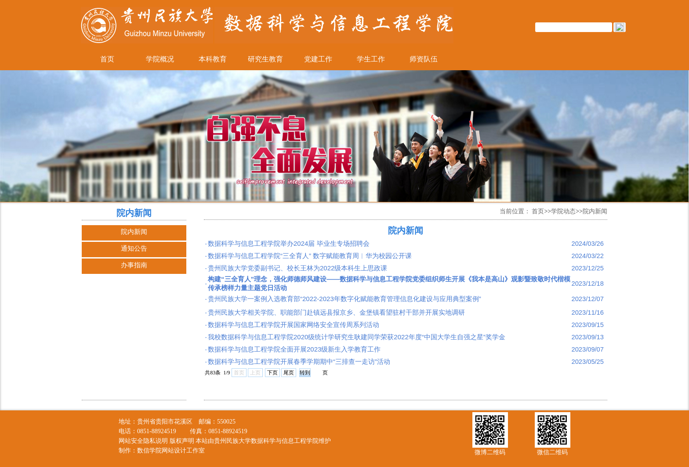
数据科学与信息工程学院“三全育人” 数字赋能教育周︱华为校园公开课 (310, 255)
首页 (107, 59)
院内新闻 (134, 231)
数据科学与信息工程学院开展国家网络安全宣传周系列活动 (293, 324)
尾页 (288, 373)
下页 (272, 373)
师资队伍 (424, 59)
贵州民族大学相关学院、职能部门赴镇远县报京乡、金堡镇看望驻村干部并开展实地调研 (336, 312)
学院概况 (160, 59)
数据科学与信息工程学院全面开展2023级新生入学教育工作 (294, 349)
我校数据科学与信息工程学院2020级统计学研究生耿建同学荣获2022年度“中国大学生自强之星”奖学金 (356, 337)
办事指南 (134, 265)
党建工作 (318, 59)
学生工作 (371, 59)
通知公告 (134, 248)
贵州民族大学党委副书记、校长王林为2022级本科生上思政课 (297, 268)
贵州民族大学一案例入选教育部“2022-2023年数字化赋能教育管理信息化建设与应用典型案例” (344, 298)
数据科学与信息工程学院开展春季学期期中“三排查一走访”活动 (299, 361)
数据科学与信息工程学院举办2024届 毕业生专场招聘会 (289, 243)
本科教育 (213, 59)
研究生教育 (265, 59)
